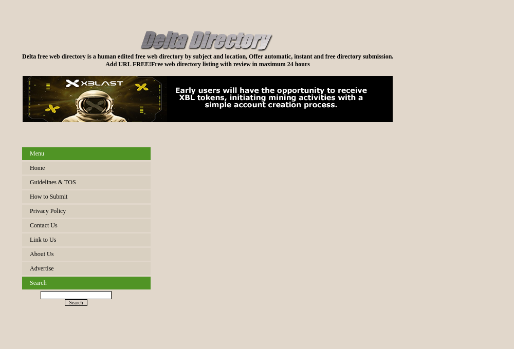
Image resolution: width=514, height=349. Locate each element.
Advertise (42, 268)
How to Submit (48, 196)
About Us (41, 254)
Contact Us (44, 225)
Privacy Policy (48, 211)
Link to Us (43, 239)
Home (37, 167)
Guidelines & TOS (53, 182)
